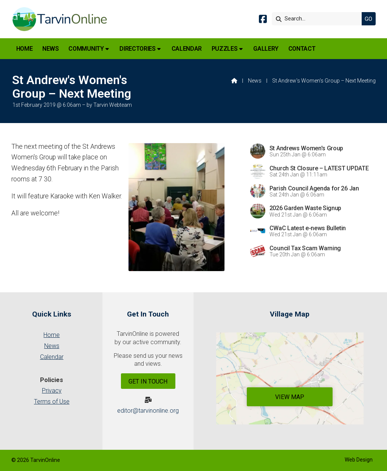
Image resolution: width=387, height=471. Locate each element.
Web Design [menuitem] (359, 460)
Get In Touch (147, 381)
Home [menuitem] (24, 48)
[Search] (319, 18)
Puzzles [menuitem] (225, 48)
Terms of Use (52, 401)
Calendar (51, 356)
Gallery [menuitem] (266, 48)
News (255, 81)
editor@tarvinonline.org (148, 410)
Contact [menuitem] (302, 48)
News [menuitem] (50, 48)
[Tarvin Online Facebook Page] (263, 20)
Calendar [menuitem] (187, 48)
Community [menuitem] (86, 48)
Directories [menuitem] (137, 48)
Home (51, 334)
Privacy (52, 390)
